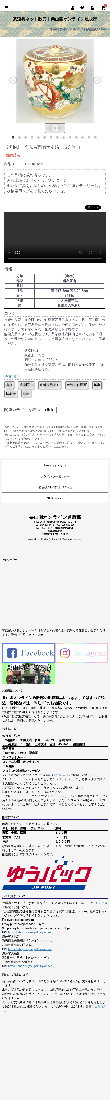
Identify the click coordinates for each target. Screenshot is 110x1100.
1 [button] (14, 138)
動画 (26, 393)
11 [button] (77, 138)
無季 (97, 385)
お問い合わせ (55, 498)
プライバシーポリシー (55, 476)
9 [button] (64, 138)
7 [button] (52, 138)
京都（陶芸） (50, 385)
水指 (9, 385)
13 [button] (90, 138)
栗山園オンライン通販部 (55, 517)
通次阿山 (26, 385)
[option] (55, 86)
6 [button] (45, 138)
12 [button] (83, 138)
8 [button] (58, 138)
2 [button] (20, 138)
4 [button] (33, 138)
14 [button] (96, 138)
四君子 (11, 393)
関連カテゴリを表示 (30, 410)
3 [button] (26, 138)
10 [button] (71, 138)
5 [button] (39, 138)
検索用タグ (14, 376)
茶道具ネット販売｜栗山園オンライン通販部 (55, 19)
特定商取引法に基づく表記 (55, 487)
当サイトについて (55, 465)
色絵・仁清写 (77, 385)
